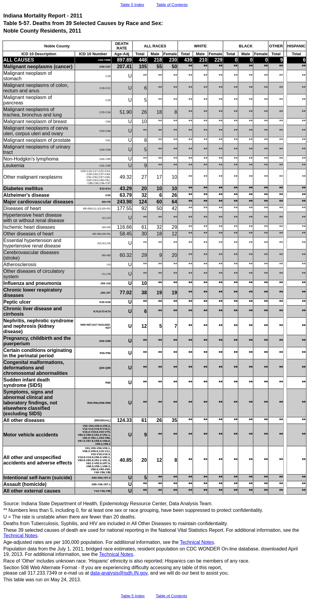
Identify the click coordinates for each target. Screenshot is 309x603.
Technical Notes (20, 535)
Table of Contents (172, 4)
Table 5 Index (132, 4)
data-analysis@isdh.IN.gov (118, 573)
